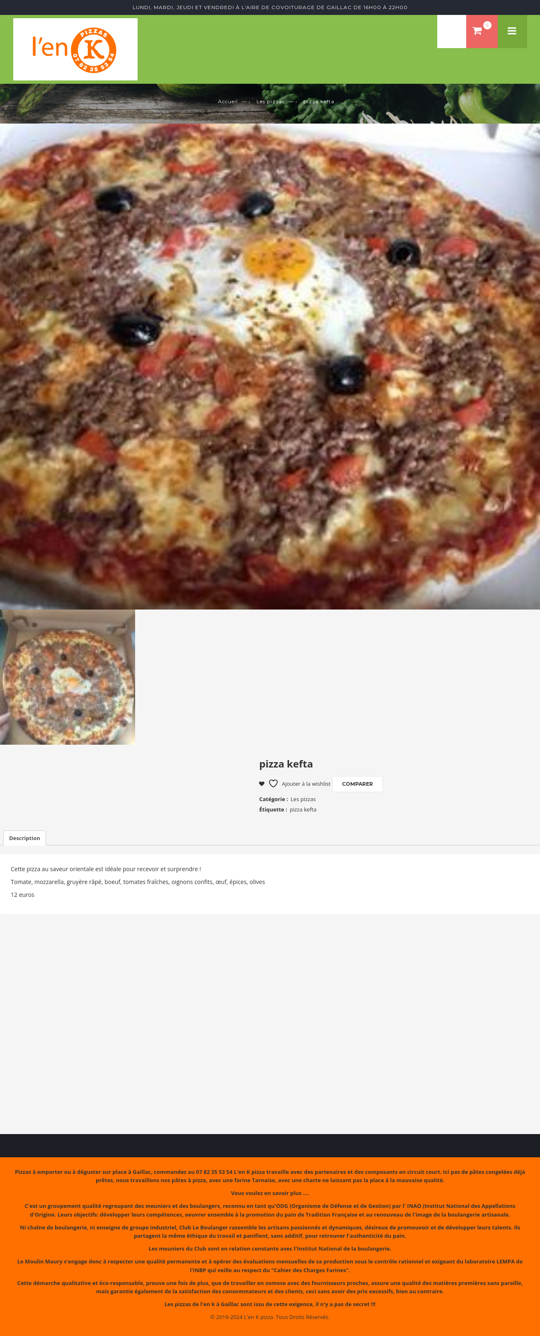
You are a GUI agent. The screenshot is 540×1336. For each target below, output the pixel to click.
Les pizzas (271, 101)
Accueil (228, 101)
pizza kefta (303, 809)
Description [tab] (24, 838)
